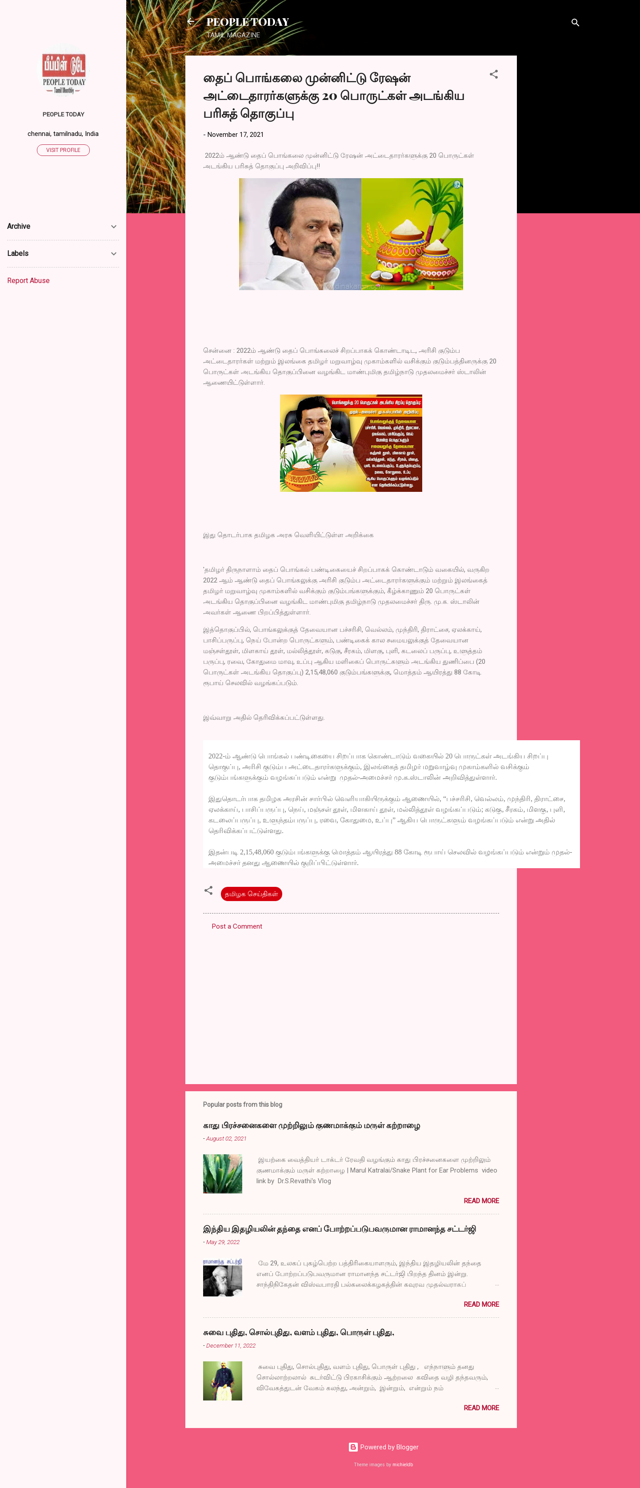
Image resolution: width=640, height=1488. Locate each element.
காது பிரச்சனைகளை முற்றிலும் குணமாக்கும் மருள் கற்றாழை (311, 1125)
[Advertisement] (552, 189)
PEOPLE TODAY (248, 21)
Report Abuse (28, 280)
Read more (481, 1201)
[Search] (575, 24)
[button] (493, 76)
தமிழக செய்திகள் (251, 894)
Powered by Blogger (383, 1447)
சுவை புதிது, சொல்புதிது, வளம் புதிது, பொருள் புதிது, (298, 1332)
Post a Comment (237, 926)
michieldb (402, 1465)
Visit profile (63, 150)
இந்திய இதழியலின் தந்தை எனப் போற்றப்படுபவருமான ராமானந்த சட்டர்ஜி (339, 1228)
